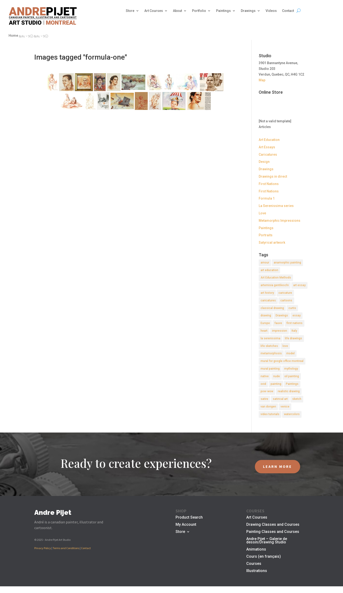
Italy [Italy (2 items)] (294, 330)
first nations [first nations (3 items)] (295, 323)
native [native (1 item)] (265, 376)
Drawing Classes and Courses (272, 525)
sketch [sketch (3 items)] (296, 399)
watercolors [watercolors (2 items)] (292, 414)
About (177, 11)
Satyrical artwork (272, 242)
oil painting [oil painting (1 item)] (291, 376)
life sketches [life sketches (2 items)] (269, 346)
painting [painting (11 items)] (276, 384)
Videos (271, 11)
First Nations (269, 184)
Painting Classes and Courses (272, 532)
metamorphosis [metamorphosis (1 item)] (271, 353)
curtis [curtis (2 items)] (292, 308)
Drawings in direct (273, 176)
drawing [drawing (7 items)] (266, 315)
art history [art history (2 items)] (267, 292)
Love (262, 213)
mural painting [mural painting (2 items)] (270, 368)
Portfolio (199, 11)
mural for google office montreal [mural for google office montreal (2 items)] (282, 361)
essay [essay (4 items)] (297, 315)
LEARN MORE (277, 466)
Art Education (269, 140)
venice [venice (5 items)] (285, 406)
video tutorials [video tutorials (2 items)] (270, 414)
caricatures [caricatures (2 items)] (268, 300)
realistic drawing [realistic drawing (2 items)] (289, 391)
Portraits (265, 235)
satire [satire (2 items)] (264, 399)
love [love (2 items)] (285, 346)
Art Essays (267, 147)
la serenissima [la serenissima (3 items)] (270, 338)
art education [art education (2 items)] (269, 270)
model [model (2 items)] (290, 353)
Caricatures (268, 154)
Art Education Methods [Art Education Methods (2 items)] (276, 277)
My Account (186, 525)
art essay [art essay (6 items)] (299, 285)
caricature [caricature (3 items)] (285, 292)
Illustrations (256, 571)
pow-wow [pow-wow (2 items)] (267, 391)
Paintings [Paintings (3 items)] (292, 384)
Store (130, 11)
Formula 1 (267, 198)
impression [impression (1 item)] (279, 330)
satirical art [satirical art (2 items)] (280, 399)
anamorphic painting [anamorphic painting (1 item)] (287, 262)
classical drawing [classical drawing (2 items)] (272, 308)
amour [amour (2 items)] (265, 262)
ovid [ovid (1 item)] (263, 384)
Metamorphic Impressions (279, 220)
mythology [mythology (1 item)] (291, 368)
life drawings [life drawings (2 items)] (293, 338)
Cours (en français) (263, 557)
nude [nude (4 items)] (276, 376)
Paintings (223, 11)
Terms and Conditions (66, 548)
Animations (256, 550)
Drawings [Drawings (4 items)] (282, 315)
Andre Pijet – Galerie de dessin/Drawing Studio (266, 540)
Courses (253, 564)
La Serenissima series (276, 206)
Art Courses (153, 11)
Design (264, 162)
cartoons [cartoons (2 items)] (286, 300)
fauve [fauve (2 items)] (278, 323)
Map (262, 80)
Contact (288, 11)
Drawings (248, 11)
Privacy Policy (42, 548)
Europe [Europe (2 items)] (265, 323)
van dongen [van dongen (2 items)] (268, 406)
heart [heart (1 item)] (264, 330)
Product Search (189, 518)
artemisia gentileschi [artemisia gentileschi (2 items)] (275, 285)
